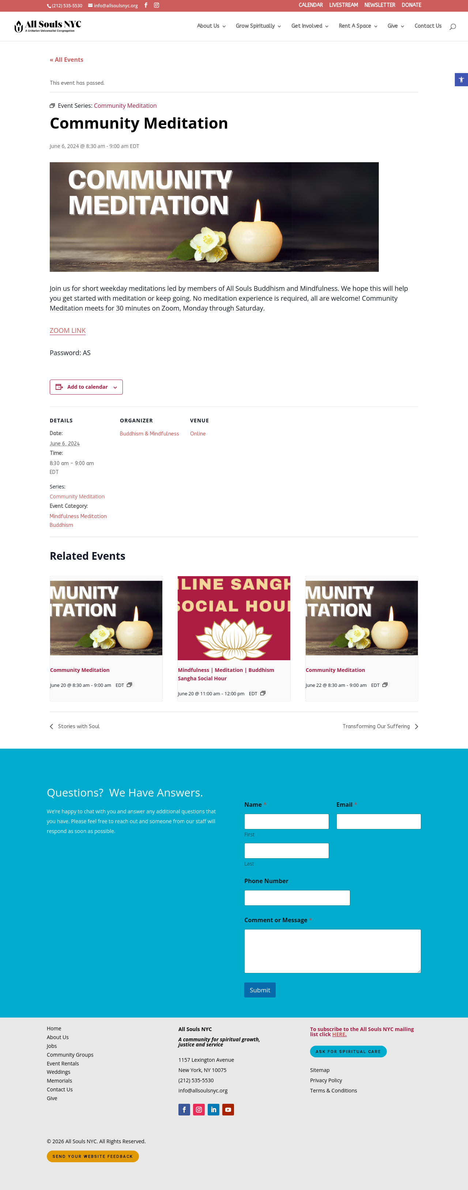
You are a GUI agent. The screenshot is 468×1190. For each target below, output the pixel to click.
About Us (208, 26)
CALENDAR (311, 5)
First (249, 834)
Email (346, 804)
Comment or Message (278, 920)
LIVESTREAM (343, 5)
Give (393, 26)
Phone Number (266, 881)
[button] (461, 79)
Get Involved (306, 26)
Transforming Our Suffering (377, 726)
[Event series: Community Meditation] (129, 685)
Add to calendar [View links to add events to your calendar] (87, 386)
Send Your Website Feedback (93, 1156)
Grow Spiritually (255, 26)
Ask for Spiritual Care (348, 1051)
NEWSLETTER (380, 5)
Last (249, 863)
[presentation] (106, 618)
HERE (339, 1034)
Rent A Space (355, 26)
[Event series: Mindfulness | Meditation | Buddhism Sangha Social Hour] (262, 693)
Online (198, 434)
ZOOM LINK (68, 330)
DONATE (411, 5)
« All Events (66, 60)
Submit (260, 990)
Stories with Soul (78, 726)
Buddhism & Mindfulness (149, 434)
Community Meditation (77, 496)
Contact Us (428, 26)
